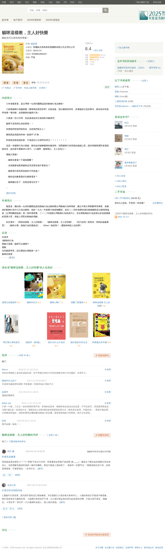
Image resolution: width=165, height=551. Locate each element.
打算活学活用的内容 (12, 490)
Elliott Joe (6, 403)
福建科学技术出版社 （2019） (131, 67)
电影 (19, 2)
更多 (12, 257)
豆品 (80, 2)
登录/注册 (157, 2)
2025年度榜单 (34, 20)
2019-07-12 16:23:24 (28, 369)
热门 (4, 361)
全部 (144, 80)
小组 (50, 2)
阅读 (58, 2)
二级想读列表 (121, 101)
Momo (5, 369)
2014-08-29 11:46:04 (28, 392)
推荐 (107, 87)
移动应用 (159, 547)
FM (65, 2)
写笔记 (8, 88)
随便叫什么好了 (9, 380)
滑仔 (126, 149)
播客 (35, 2)
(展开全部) (11, 193)
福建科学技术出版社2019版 (99, 451)
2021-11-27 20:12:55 (31, 403)
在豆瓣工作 (109, 547)
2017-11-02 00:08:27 (37, 380)
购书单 (5, 20)
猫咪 (117, 96)
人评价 (98, 50)
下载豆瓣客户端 (142, 2)
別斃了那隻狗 (77, 302)
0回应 (17, 475)
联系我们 (120, 547)
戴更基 (34, 44)
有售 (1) (155, 67)
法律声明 (129, 547)
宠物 (117, 91)
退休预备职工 (130, 162)
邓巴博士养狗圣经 (11, 342)
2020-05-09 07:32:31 (26, 421)
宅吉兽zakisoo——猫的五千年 (129, 106)
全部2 (150, 61)
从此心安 (11, 485)
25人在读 (120, 176)
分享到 (42, 88)
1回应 (19, 508)
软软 (4, 421)
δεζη (126, 122)
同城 (42, 2)
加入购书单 (31, 88)
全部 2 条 (53, 435)
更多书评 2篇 (10, 517)
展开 (40, 468)
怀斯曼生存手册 (100, 342)
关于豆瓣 (99, 547)
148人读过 (121, 181)
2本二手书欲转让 (123, 198)
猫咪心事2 (55, 302)
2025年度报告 (53, 20)
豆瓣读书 (13, 10)
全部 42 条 (24, 355)
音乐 (27, 2)
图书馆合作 (149, 547)
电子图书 (17, 20)
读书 (12, 2)
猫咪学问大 (32, 302)
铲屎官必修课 (8, 456)
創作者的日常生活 (79, 342)
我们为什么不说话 (56, 342)
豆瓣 (4, 2)
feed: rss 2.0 (123, 217)
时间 (72, 2)
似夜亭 (5, 392)
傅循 (126, 136)
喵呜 (117, 87)
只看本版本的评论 (17, 441)
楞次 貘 (10, 451)
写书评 (19, 88)
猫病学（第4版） (34, 342)
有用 (109, 369)
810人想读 (121, 186)
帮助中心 (138, 547)
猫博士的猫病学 (9, 302)
